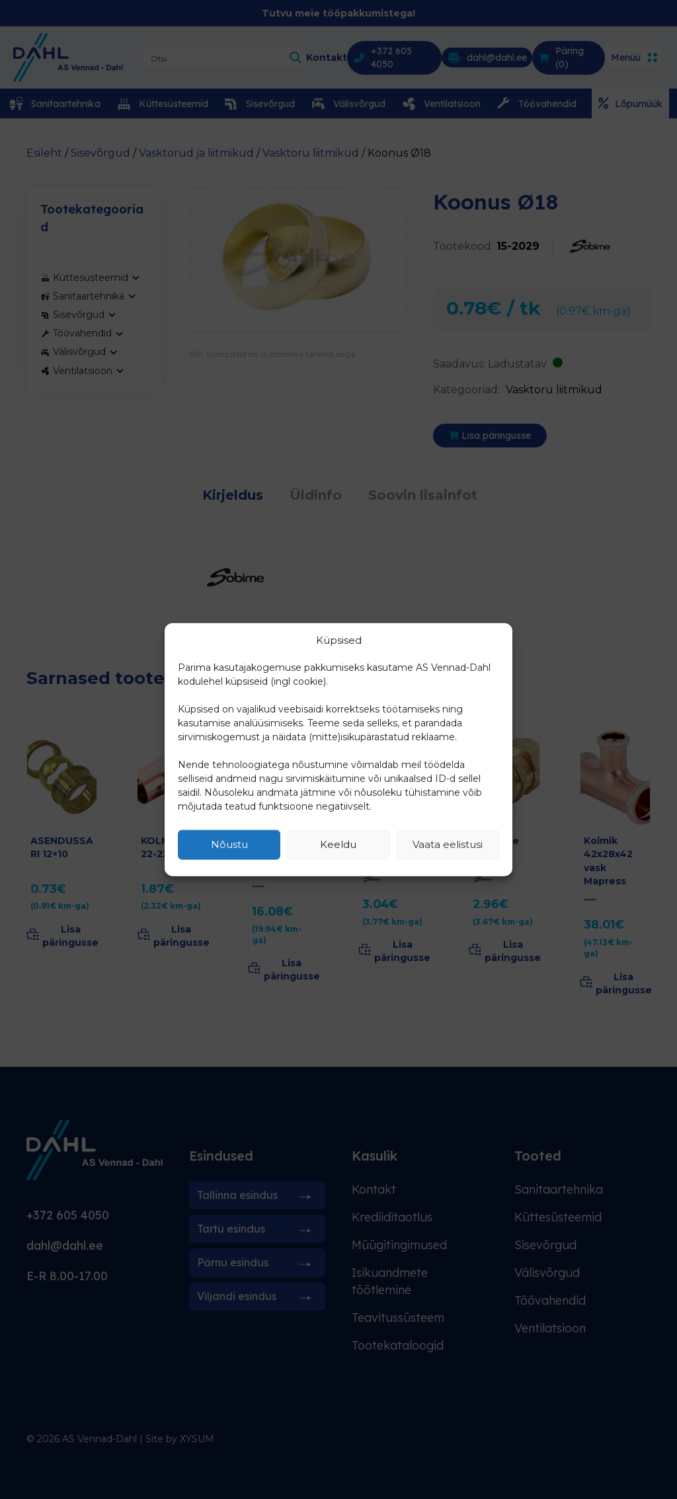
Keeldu (338, 844)
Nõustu (229, 844)
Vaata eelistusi (448, 844)
